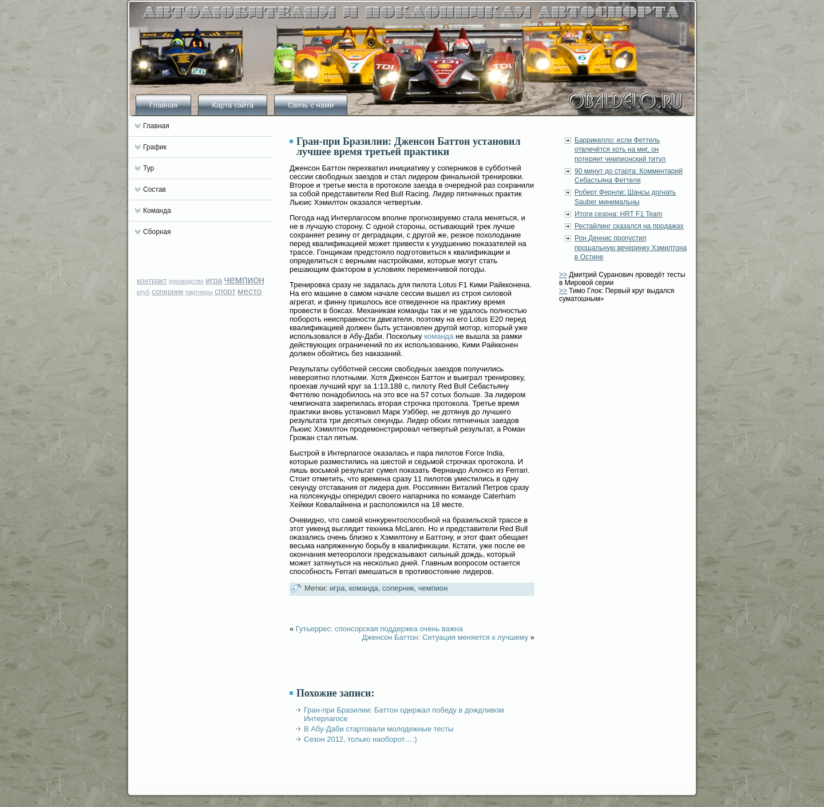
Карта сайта (232, 105)
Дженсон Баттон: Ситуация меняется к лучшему (445, 637)
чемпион (244, 280)
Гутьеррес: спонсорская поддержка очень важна (379, 628)
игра (213, 280)
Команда (157, 211)
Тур (148, 168)
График (155, 147)
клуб (143, 291)
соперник (168, 291)
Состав (154, 189)
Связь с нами (311, 105)
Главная (163, 105)
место (249, 291)
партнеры (199, 291)
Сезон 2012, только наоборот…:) (360, 739)
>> (563, 275)
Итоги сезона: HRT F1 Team (619, 214)
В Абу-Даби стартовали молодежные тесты (378, 729)
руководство (186, 281)
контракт (152, 280)
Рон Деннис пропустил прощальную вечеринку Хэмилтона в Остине (631, 247)
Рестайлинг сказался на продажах (629, 226)
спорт (225, 291)
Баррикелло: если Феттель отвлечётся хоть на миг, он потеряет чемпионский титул (620, 149)
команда (438, 336)
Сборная (157, 232)
